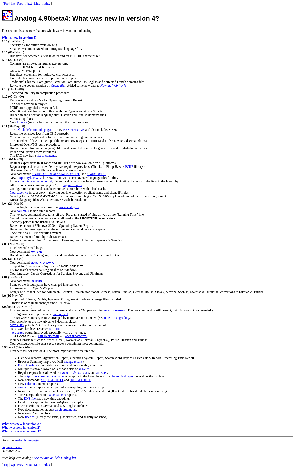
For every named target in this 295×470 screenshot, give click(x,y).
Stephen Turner (12, 447)
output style (29, 177)
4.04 (4, 203)
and (56, 174)
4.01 (4, 277)
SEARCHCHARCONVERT (44, 262)
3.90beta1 (8, 347)
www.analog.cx (69, 207)
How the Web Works (113, 85)
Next (28, 3)
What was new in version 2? (21, 427)
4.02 (4, 258)
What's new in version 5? (19, 37)
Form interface (27, 365)
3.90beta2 (8, 306)
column (23, 211)
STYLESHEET (55, 380)
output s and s (44, 376)
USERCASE (37, 281)
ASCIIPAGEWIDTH (76, 336)
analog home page (27, 440)
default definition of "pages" (34, 129)
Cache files (58, 85)
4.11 (4, 126)
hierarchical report (123, 376)
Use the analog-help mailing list (55, 458)
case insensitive (73, 129)
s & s (74, 372)
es (83, 369)
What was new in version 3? (21, 424)
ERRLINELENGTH (80, 380)
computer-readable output (35, 181)
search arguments (64, 409)
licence (29, 417)
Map (37, 3)
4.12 (4, 96)
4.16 (4, 41)
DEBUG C (23, 387)
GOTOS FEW (17, 325)
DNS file (30, 398)
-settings (17, 332)
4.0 (4, 295)
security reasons (114, 310)
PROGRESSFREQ (56, 395)
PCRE (129, 166)
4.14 (4, 59)
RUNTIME (36, 251)
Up (13, 3)
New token (19, 192)
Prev (20, 3)
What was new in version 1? (21, 431)
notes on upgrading (116, 317)
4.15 (4, 52)
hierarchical (60, 314)
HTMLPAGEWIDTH (48, 336)
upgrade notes (72, 185)
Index (46, 3)
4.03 (4, 244)
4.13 (4, 89)
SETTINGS (55, 329)
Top (6, 3)
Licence (22, 122)
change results (73, 361)
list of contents (46, 155)
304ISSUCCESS (96, 174)
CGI (43, 380)
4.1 (4, 159)
